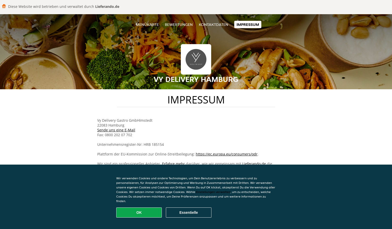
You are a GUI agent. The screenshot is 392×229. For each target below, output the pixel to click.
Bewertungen (179, 24)
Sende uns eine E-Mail (116, 130)
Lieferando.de (254, 163)
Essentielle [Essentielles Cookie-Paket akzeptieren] (188, 212)
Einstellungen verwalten (213, 192)
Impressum (248, 24)
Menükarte (147, 24)
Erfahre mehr (173, 163)
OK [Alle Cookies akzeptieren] (139, 212)
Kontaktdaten (213, 24)
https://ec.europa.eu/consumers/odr (227, 154)
